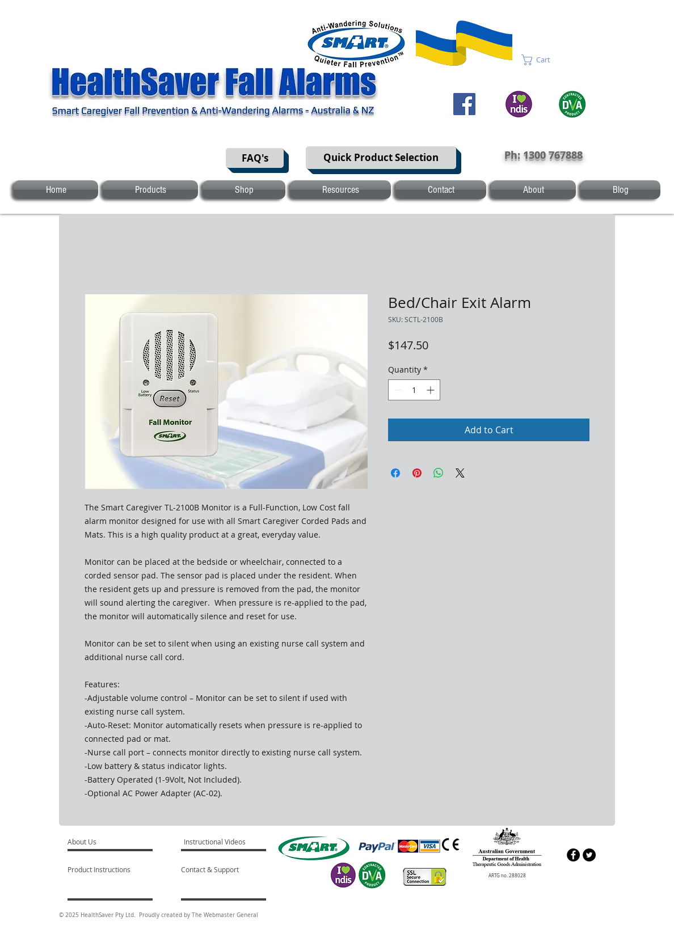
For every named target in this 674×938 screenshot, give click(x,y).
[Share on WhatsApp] (438, 473)
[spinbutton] (414, 390)
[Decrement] (397, 390)
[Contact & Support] (222, 869)
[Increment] (431, 390)
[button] (542, 59)
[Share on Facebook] (395, 473)
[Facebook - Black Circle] (573, 854)
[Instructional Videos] (216, 842)
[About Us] (111, 842)
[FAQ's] (255, 158)
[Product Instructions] (100, 869)
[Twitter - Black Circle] (589, 854)
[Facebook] (464, 104)
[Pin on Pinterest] (417, 473)
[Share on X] (460, 473)
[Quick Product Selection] (381, 157)
